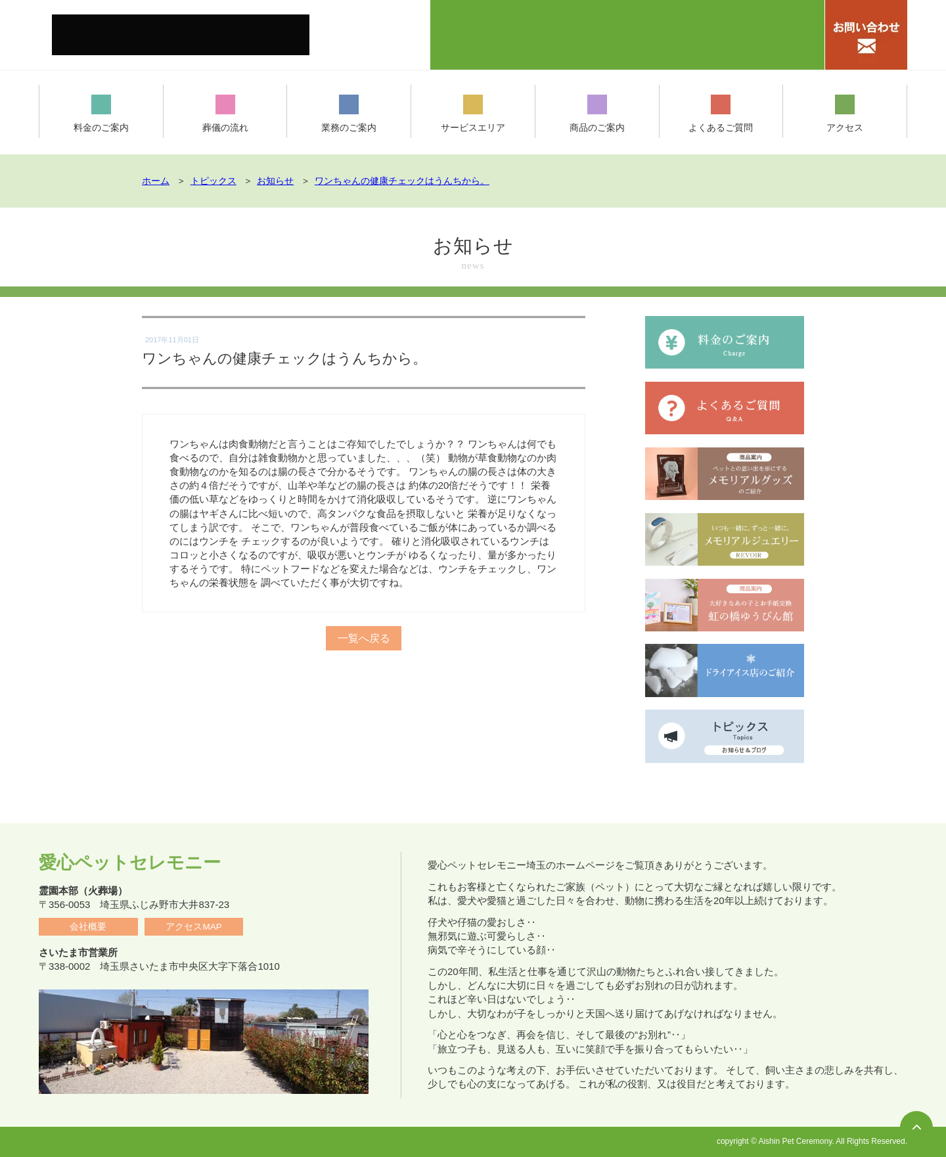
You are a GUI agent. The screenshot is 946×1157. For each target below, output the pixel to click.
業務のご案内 (348, 114)
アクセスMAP (193, 927)
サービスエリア (473, 114)
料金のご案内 (101, 114)
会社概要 (88, 927)
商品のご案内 (597, 114)
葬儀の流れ (225, 114)
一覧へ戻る (364, 629)
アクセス (845, 114)
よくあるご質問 (721, 114)
